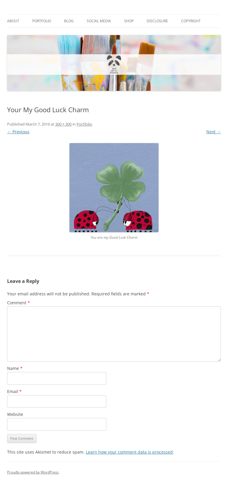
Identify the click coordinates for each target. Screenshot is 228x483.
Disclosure (157, 20)
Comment (18, 302)
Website (15, 414)
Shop (129, 20)
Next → (213, 131)
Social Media (99, 20)
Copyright (191, 20)
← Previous (18, 131)
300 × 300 (63, 124)
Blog (69, 20)
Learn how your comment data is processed (129, 452)
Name (15, 368)
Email (14, 391)
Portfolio (41, 20)
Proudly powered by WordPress (33, 472)
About (13, 20)
